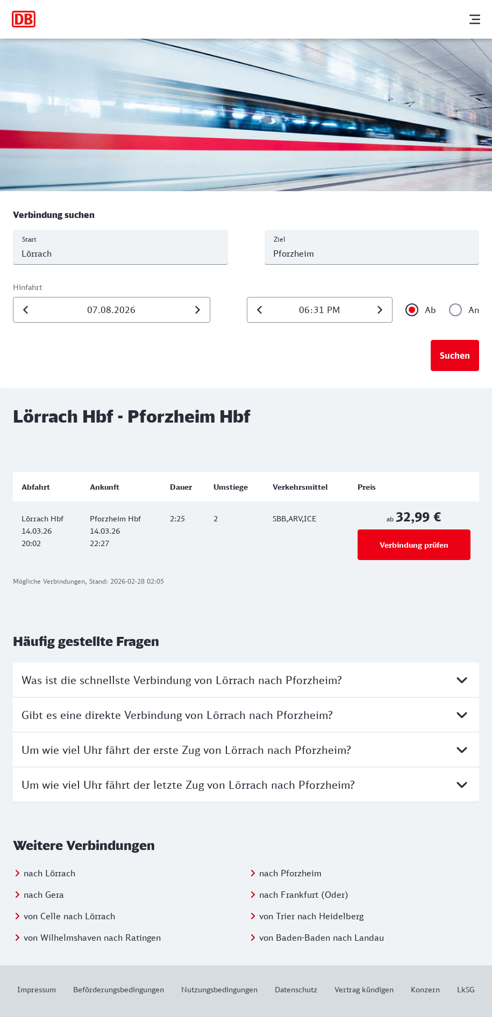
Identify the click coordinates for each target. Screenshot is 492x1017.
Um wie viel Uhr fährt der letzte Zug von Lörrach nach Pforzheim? (246, 784)
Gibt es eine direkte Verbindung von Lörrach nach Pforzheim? (246, 714)
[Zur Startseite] (24, 19)
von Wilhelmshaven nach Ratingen (92, 937)
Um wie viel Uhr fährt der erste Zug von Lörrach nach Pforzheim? (246, 749)
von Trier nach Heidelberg (311, 916)
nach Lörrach (49, 873)
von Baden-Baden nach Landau (321, 937)
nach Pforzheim (290, 873)
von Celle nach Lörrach (69, 916)
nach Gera (44, 894)
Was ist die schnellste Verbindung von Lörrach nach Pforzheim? (246, 679)
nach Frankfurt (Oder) (303, 894)
